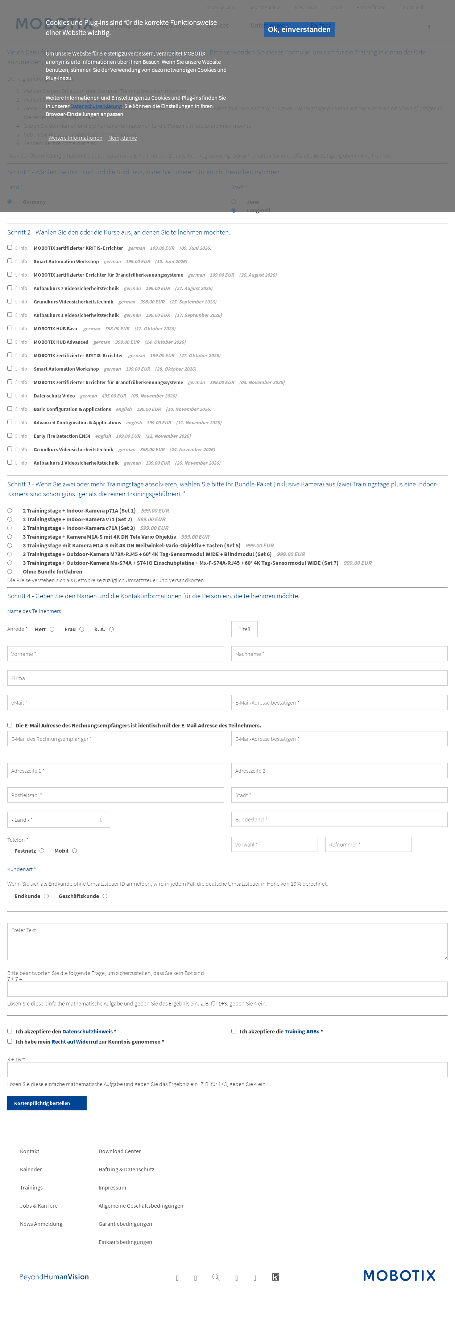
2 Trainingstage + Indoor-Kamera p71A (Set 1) (96, 510)
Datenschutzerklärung (96, 106)
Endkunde (27, 895)
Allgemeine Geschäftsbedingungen (141, 1205)
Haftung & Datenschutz (126, 1169)
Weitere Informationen (76, 137)
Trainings (31, 1187)
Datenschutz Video (96, 395)
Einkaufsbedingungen (125, 1241)
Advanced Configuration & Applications (119, 422)
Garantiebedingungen (125, 1223)
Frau (70, 629)
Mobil (61, 850)
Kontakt (29, 1151)
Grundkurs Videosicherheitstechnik (116, 301)
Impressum (112, 1187)
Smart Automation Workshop (101, 261)
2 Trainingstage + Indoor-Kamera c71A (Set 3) (95, 527)
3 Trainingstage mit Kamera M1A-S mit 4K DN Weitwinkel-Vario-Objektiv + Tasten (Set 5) (148, 545)
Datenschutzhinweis (87, 1031)
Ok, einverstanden (299, 29)
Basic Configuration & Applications (113, 409)
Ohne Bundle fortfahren (52, 571)
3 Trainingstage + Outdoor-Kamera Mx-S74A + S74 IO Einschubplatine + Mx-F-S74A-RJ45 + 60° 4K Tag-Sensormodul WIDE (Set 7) (197, 562)
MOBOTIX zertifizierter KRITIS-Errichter (113, 248)
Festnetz (25, 850)
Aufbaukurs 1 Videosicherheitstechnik (119, 315)
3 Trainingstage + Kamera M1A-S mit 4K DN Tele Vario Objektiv (116, 536)
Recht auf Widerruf (74, 1041)
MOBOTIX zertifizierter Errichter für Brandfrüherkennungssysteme (146, 275)
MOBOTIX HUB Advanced (101, 342)
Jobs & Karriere (39, 1205)
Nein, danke (122, 137)
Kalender (31, 1169)
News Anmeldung (41, 1223)
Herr (40, 629)
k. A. (100, 629)
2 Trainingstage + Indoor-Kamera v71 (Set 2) (94, 519)
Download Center (120, 1151)
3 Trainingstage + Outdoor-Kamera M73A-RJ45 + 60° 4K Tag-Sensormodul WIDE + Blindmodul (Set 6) (164, 554)
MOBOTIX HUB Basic (95, 328)
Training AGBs (302, 1031)
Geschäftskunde (79, 895)
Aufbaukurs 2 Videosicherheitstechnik (114, 288)
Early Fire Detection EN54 (103, 436)
